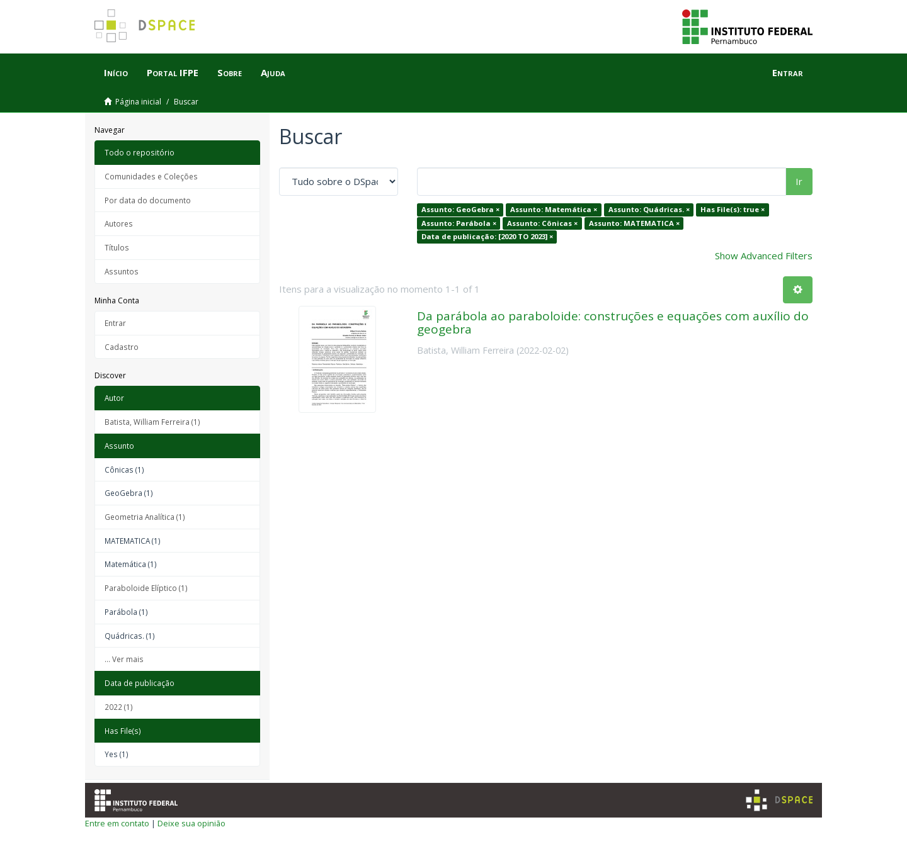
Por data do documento (148, 200)
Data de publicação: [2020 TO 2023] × (487, 236)
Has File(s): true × (732, 209)
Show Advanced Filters (764, 255)
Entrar (115, 323)
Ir (799, 181)
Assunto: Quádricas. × (649, 209)
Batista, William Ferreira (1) (152, 422)
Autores (119, 223)
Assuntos (122, 271)
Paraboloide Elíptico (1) (146, 588)
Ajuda (273, 72)
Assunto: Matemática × (553, 209)
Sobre (229, 72)
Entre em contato (117, 823)
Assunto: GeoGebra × (460, 209)
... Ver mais (124, 659)
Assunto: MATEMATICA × (634, 223)
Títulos (117, 247)
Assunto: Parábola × (458, 223)
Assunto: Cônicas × (542, 223)
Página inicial (138, 101)
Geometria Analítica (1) (145, 517)
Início (116, 72)
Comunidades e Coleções (151, 176)
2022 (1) (119, 707)
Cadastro (122, 347)
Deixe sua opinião (191, 823)
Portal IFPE (172, 72)
